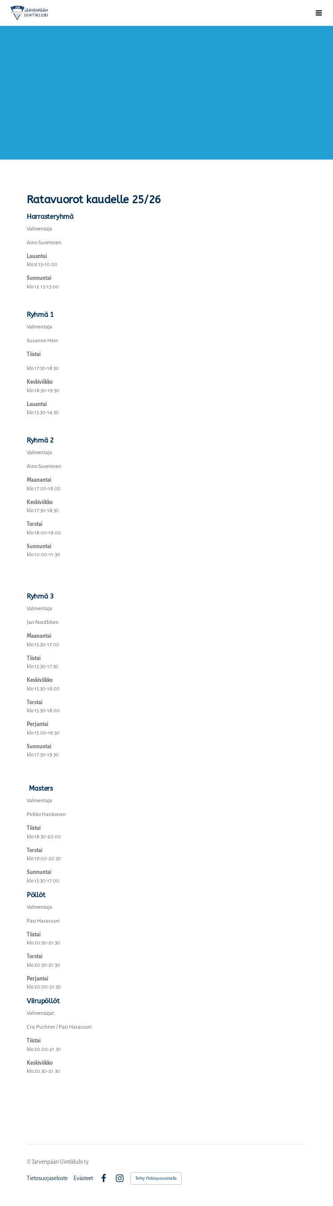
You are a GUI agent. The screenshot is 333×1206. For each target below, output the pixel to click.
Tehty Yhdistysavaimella (156, 1178)
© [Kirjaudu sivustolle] (29, 1162)
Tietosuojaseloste (47, 1178)
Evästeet (83, 1178)
